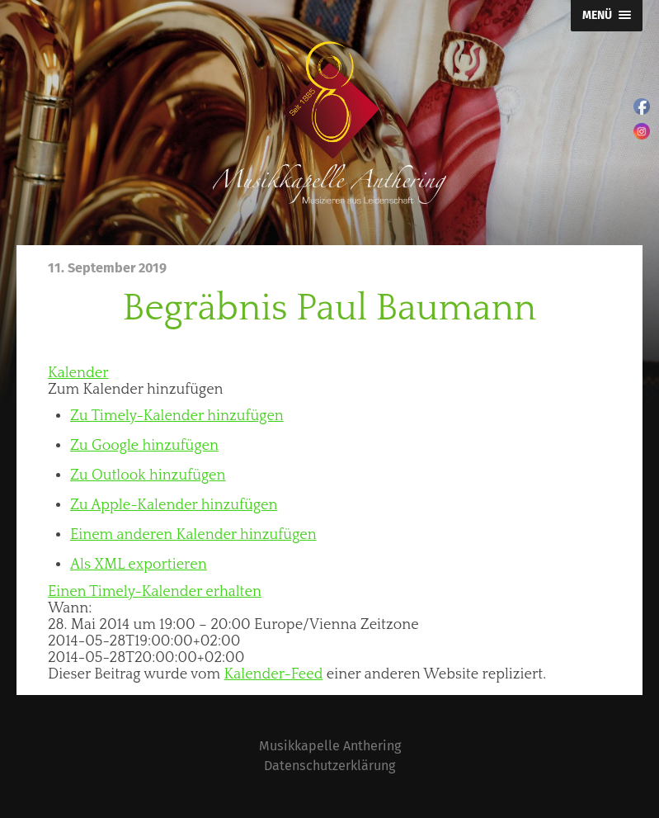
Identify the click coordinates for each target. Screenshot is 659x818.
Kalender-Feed (273, 674)
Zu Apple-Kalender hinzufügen (173, 505)
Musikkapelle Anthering (330, 746)
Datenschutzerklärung (329, 765)
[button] (136, 389)
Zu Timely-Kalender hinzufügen (177, 416)
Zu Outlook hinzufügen (148, 475)
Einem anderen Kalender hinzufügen (193, 535)
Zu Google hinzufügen (144, 445)
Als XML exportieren (138, 564)
